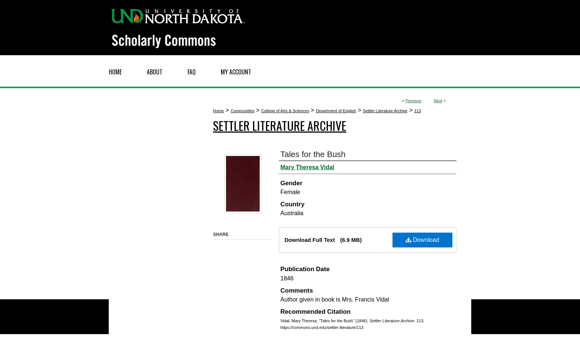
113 (417, 111)
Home (218, 111)
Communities (242, 111)
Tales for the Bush (312, 154)
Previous (413, 101)
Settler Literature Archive (385, 111)
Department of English (336, 111)
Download (422, 240)
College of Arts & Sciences (285, 111)
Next (438, 101)
